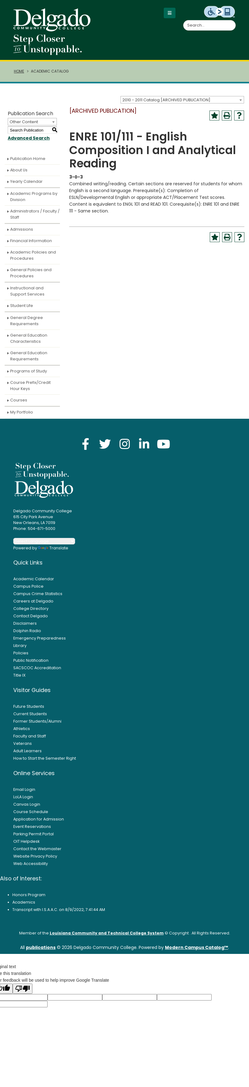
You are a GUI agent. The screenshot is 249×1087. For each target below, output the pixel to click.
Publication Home (27, 158)
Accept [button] (137, 1080)
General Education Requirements (28, 356)
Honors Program (28, 894)
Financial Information (31, 240)
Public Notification (31, 660)
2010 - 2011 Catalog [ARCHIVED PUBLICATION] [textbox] (166, 100)
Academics (23, 902)
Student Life (21, 305)
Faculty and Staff (29, 736)
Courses (18, 400)
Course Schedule (30, 811)
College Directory (31, 608)
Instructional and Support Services (27, 291)
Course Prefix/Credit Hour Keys (30, 385)
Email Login (24, 789)
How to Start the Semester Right (44, 758)
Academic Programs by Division (33, 196)
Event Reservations (32, 826)
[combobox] (182, 99)
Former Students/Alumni (37, 721)
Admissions (21, 229)
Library (20, 645)
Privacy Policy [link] (100, 1079)
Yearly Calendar (26, 181)
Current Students (30, 713)
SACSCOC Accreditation (37, 667)
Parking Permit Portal (33, 834)
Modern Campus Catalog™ (196, 947)
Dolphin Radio (27, 630)
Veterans (22, 743)
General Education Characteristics (28, 338)
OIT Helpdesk (26, 841)
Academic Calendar (33, 578)
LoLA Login (23, 797)
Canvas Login (26, 804)
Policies (20, 653)
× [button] (154, 1077)
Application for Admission (38, 819)
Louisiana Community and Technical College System (107, 933)
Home (19, 71)
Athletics (21, 728)
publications (41, 947)
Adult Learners (27, 750)
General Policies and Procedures (31, 273)
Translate (53, 548)
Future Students (28, 706)
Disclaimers (25, 623)
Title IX (19, 675)
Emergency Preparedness (39, 638)
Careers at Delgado (33, 601)
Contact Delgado (30, 616)
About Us (18, 170)
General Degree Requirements (26, 320)
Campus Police (28, 586)
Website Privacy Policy (35, 856)
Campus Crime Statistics (37, 593)
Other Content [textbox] (24, 122)
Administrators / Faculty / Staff (35, 214)
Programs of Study (28, 371)
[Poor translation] (22, 989)
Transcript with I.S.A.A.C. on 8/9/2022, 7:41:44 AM (58, 909)
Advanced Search (29, 138)
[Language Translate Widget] (44, 541)
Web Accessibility (30, 863)
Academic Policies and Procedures (33, 255)
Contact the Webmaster (37, 848)
